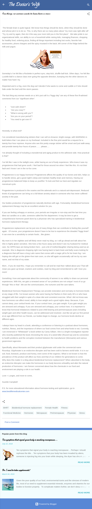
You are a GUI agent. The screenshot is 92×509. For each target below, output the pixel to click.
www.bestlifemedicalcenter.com (15, 391)
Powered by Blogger (46, 504)
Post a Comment (12, 422)
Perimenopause (57, 413)
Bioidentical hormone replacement (27, 408)
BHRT (6, 408)
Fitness (64, 408)
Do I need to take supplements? (16, 470)
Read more (84, 462)
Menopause (42, 413)
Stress (82, 413)
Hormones (28, 413)
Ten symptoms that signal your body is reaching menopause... (29, 439)
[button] (88, 14)
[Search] (88, 5)
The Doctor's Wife (24, 5)
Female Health (51, 408)
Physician (71, 413)
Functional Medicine (12, 413)
